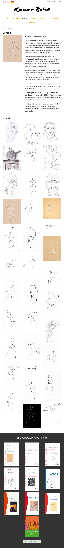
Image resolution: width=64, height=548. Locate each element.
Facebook (53, 1)
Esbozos (42, 18)
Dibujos (33, 18)
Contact (59, 1)
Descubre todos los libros (32, 541)
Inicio (4, 28)
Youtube (48, 1)
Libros (7, 18)
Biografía (32, 22)
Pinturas (16, 18)
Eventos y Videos (53, 18)
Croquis (24, 18)
